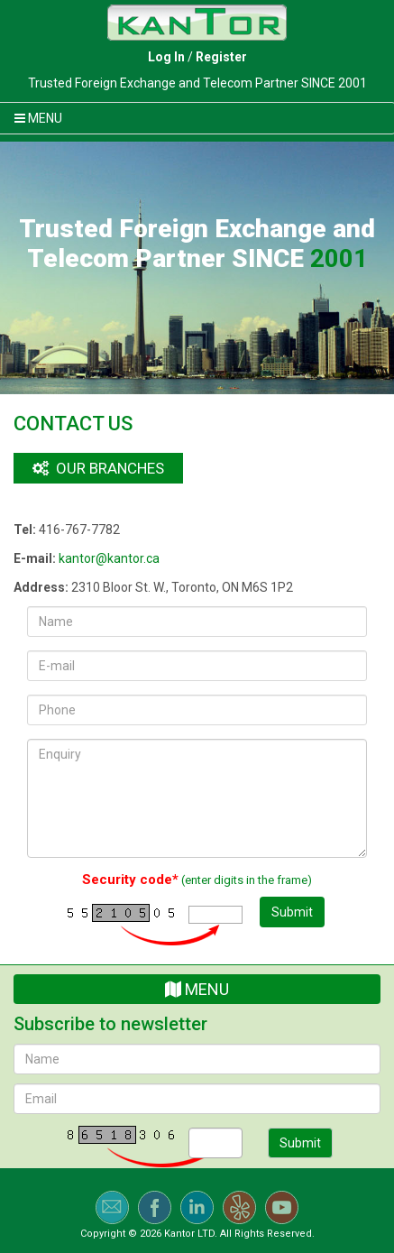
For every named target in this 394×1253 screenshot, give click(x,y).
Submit (292, 912)
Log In (166, 57)
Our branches (98, 468)
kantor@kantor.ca (109, 558)
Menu (197, 989)
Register (221, 57)
